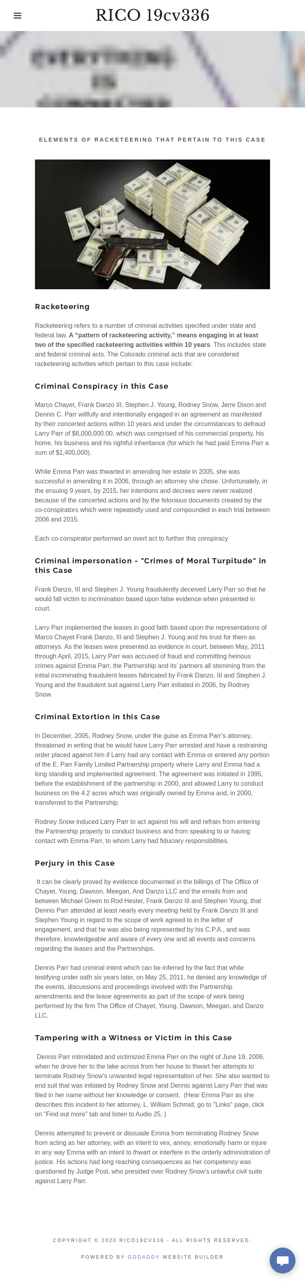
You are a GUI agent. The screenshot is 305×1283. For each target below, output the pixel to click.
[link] (152, 18)
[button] (15, 15)
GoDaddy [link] (144, 1257)
